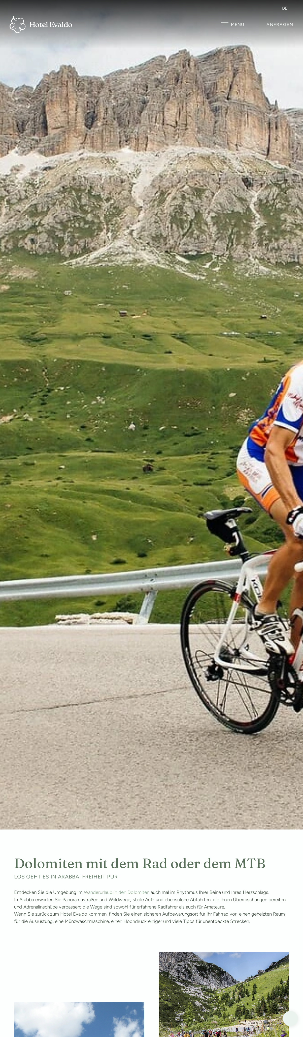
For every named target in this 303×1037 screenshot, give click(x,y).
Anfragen (279, 24)
